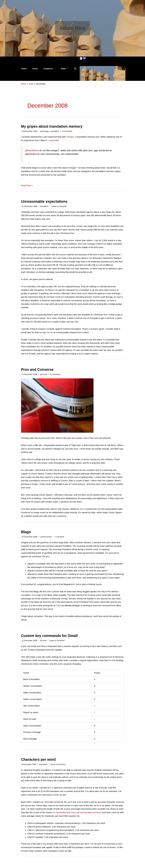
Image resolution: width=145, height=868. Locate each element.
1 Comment (59, 539)
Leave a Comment (58, 209)
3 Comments (55, 377)
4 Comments (67, 134)
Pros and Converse (38, 372)
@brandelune (32, 153)
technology (44, 134)
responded (54, 143)
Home (23, 70)
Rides (58, 70)
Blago (26, 534)
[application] (49, 70)
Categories (44, 70)
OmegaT (70, 139)
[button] (67, 70)
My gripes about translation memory (52, 129)
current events (46, 539)
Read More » (27, 188)
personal (43, 377)
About (32, 70)
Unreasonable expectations (45, 204)
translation (55, 134)
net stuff (43, 643)
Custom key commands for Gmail (50, 638)
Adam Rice (72, 28)
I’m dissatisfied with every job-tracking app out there (77, 815)
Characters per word (39, 762)
